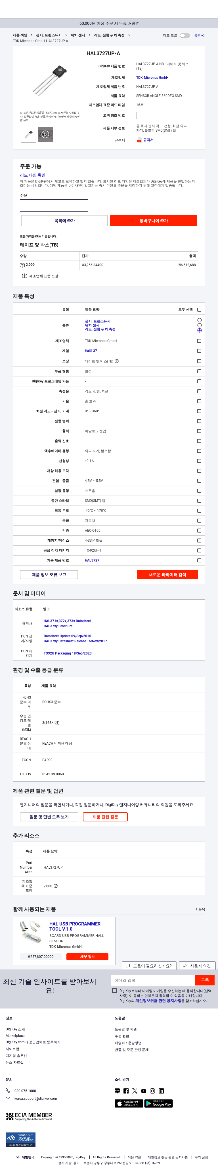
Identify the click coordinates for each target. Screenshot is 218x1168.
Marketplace (15, 1036)
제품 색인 (20, 35)
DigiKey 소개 (15, 1029)
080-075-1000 (21, 1091)
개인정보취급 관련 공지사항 (158, 1001)
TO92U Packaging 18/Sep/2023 (68, 653)
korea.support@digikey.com (31, 1099)
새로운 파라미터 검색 (167, 574)
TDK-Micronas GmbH (152, 78)
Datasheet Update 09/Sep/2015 (67, 636)
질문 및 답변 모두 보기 (49, 817)
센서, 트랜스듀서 (49, 35)
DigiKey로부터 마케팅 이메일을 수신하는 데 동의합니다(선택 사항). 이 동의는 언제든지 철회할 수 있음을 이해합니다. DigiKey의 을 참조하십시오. (165, 996)
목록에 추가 (64, 220)
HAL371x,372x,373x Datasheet (67, 621)
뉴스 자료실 (15, 1063)
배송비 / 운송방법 (128, 1043)
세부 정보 (87, 957)
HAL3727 (92, 560)
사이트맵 (12, 1049)
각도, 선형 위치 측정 (109, 35)
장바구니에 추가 (153, 220)
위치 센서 (78, 35)
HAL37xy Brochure (58, 626)
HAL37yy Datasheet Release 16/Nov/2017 (75, 641)
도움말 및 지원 (126, 1029)
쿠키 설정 (201, 1157)
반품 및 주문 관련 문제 (132, 1050)
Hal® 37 (91, 351)
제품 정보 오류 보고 (49, 574)
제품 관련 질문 (105, 817)
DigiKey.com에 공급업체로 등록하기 (33, 1042)
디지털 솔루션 (16, 1056)
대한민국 (25, 1157)
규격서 (145, 140)
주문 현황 (122, 1036)
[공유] (199, 35)
